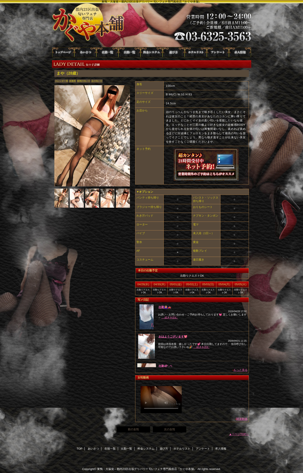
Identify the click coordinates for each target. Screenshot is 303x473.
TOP (63, 52)
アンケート (218, 52)
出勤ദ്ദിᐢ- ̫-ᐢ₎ (165, 366)
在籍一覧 (107, 52)
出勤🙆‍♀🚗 (165, 307)
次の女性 (169, 429)
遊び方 (174, 52)
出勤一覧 (129, 52)
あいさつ (85, 52)
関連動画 (242, 419)
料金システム (152, 52)
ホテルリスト (196, 52)
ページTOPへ (240, 434)
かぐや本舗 (151, 25)
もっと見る (240, 370)
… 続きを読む (169, 317)
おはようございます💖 (173, 336)
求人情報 (240, 52)
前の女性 (133, 429)
